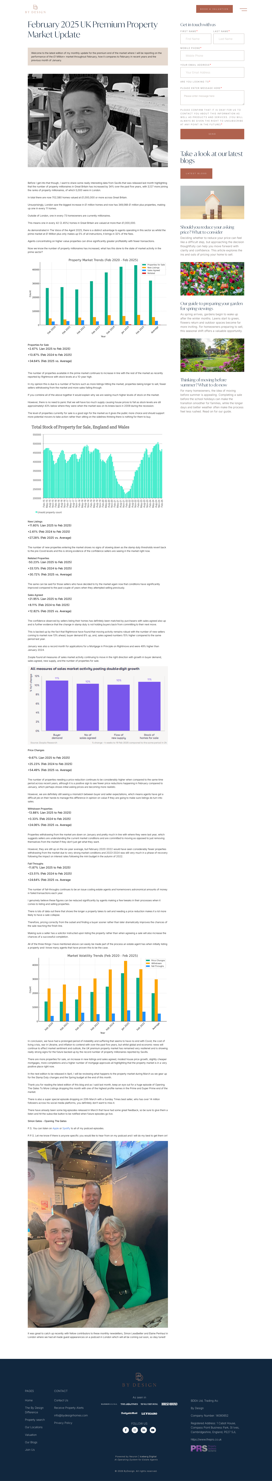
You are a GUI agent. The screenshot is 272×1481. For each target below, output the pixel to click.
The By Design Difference (34, 1410)
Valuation (31, 1435)
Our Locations (33, 1427)
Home (29, 1401)
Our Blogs (31, 1442)
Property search (35, 1420)
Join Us (30, 1450)
